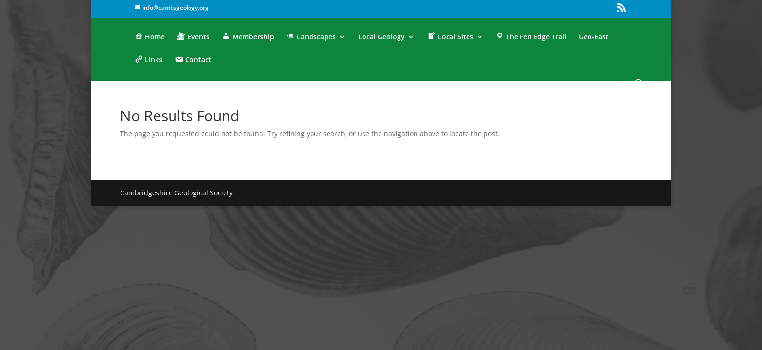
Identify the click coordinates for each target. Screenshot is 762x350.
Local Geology (381, 37)
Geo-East (593, 37)
